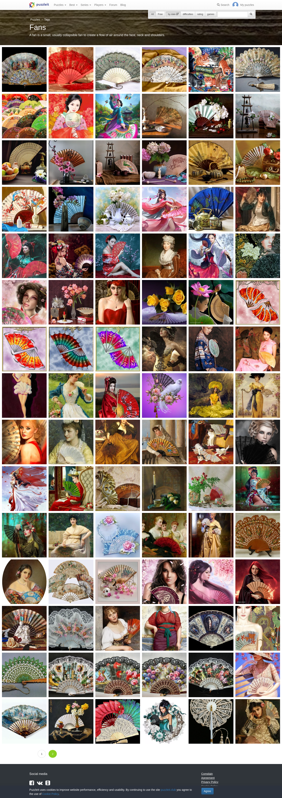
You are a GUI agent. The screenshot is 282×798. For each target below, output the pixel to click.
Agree (207, 791)
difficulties (188, 14)
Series (86, 4)
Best (73, 4)
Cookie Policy (50, 793)
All (152, 14)
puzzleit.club (168, 789)
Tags (47, 19)
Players (100, 4)
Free (160, 14)
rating (200, 14)
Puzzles (60, 4)
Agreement (208, 777)
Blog (123, 4)
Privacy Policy (209, 782)
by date (173, 14)
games (210, 14)
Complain (207, 773)
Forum (113, 4)
